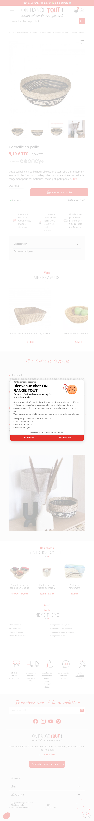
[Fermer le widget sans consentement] (25, 381)
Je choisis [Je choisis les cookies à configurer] (29, 437)
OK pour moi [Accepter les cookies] (65, 437)
